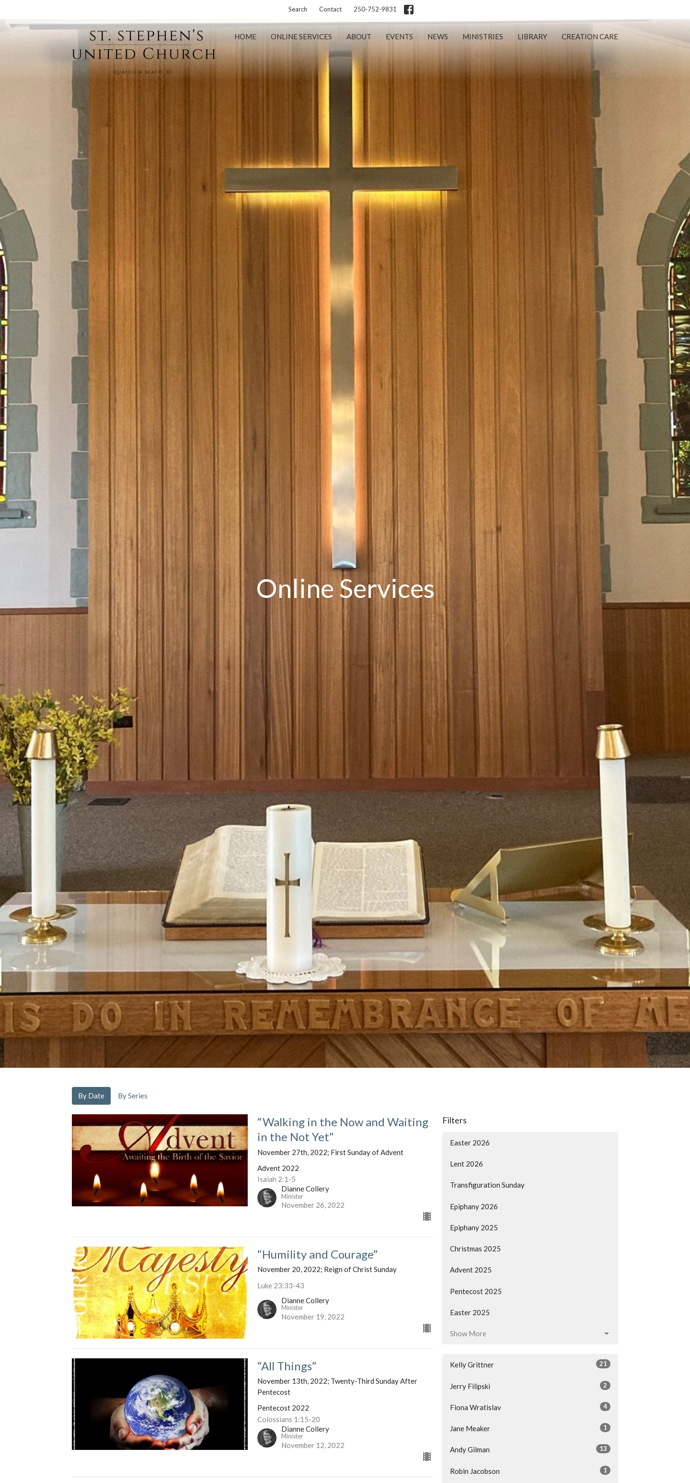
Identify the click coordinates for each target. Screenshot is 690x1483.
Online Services (301, 36)
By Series (133, 1095)
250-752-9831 (375, 9)
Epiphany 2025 (474, 1227)
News (437, 36)
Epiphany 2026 (474, 1206)
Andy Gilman (530, 1449)
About (358, 36)
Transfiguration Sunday (487, 1184)
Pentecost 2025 (476, 1291)
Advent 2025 (471, 1269)
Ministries (482, 36)
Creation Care (590, 36)
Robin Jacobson (530, 1470)
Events (399, 36)
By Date (91, 1095)
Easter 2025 (470, 1312)
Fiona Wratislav (530, 1407)
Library (532, 36)
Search (297, 9)
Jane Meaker (530, 1428)
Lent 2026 (466, 1163)
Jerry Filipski (530, 1385)
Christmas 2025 (475, 1248)
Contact (330, 9)
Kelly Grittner (530, 1364)
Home (245, 36)
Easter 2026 (470, 1142)
